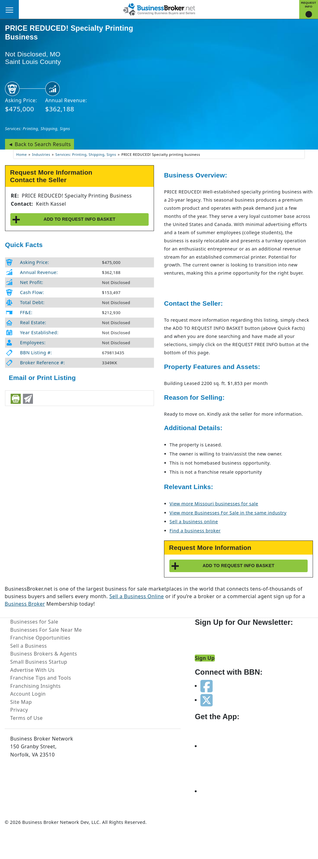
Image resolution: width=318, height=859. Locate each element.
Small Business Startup (38, 661)
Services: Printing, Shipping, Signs (37, 128)
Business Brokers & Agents (43, 653)
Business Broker (25, 603)
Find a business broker (195, 531)
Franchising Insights (35, 685)
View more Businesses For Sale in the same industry (228, 513)
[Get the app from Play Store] (223, 791)
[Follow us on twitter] (206, 699)
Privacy (19, 709)
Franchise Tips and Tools (40, 677)
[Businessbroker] (159, 8)
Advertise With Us (32, 670)
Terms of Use (26, 717)
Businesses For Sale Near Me (46, 629)
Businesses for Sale (34, 621)
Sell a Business (28, 645)
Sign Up (205, 658)
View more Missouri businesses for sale (214, 504)
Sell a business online (194, 521)
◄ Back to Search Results (39, 144)
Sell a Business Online (136, 596)
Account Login (28, 693)
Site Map (21, 701)
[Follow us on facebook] (206, 685)
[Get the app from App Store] (223, 745)
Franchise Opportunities (40, 637)
